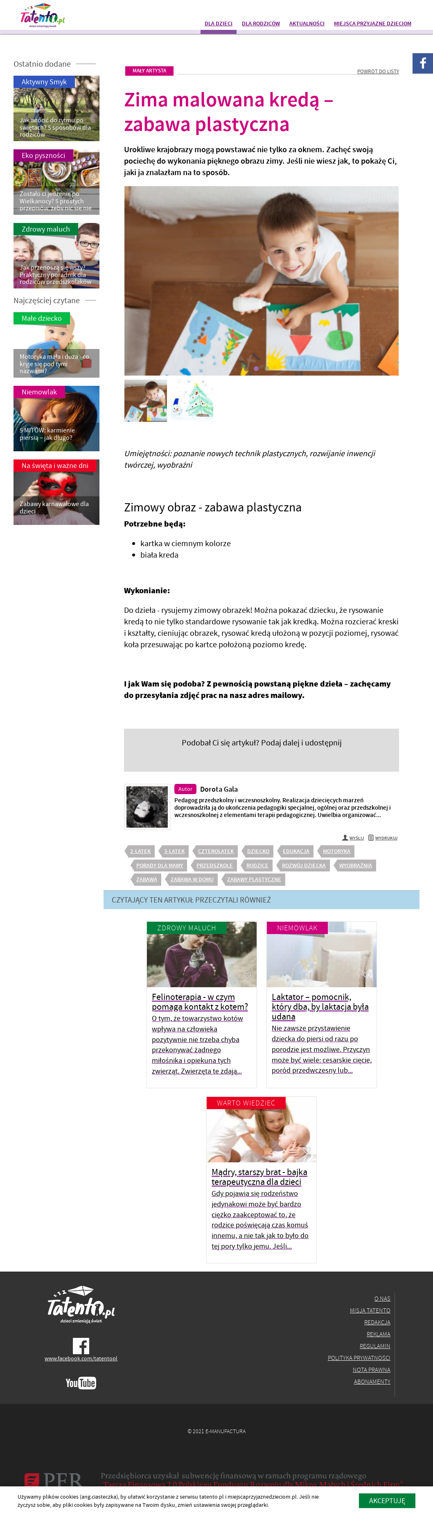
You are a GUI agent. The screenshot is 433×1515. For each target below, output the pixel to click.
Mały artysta (149, 70)
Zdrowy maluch (186, 927)
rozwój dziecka (304, 865)
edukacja (296, 851)
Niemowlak (297, 927)
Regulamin (375, 1346)
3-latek (174, 851)
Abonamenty (372, 1381)
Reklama (378, 1334)
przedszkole (214, 865)
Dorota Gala (219, 789)
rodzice (257, 865)
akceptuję (387, 1500)
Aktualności (307, 23)
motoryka (336, 851)
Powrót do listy (378, 71)
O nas (382, 1298)
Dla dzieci (218, 23)
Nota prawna (371, 1369)
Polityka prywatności (359, 1358)
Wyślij (353, 838)
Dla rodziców (261, 23)
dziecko (258, 851)
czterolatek (216, 851)
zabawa (146, 879)
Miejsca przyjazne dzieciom (372, 23)
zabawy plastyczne (254, 879)
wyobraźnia (355, 865)
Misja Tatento (370, 1310)
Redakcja (377, 1322)
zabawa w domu (192, 879)
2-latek (140, 851)
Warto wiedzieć (246, 1103)
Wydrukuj (382, 838)
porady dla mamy (159, 865)
